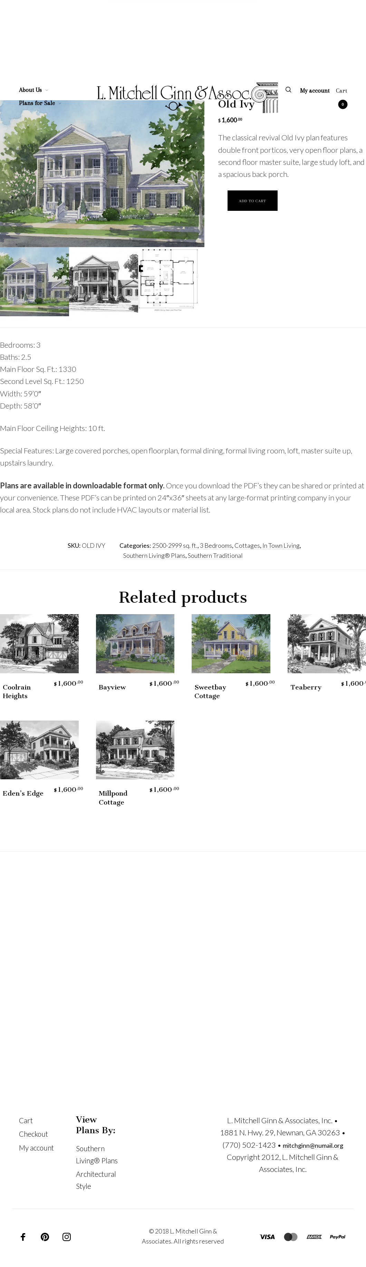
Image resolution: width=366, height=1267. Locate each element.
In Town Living (281, 545)
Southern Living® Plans (154, 555)
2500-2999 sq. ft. (175, 545)
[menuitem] (37, 90)
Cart (26, 1120)
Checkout (33, 1134)
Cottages (247, 545)
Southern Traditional (215, 555)
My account (36, 1148)
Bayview (112, 687)
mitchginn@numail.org (313, 1145)
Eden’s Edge (23, 793)
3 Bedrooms (216, 545)
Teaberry (305, 687)
